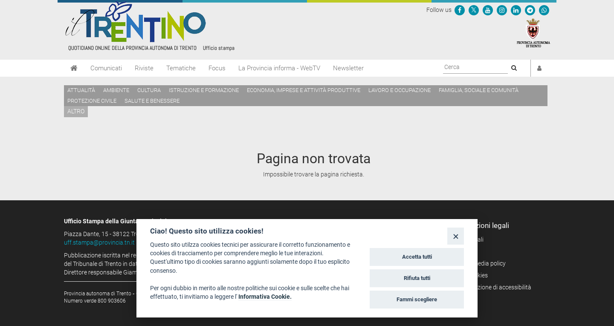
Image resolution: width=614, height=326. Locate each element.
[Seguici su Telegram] (530, 9)
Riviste (144, 68)
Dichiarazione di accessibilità (493, 287)
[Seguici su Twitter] (474, 9)
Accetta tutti (417, 257)
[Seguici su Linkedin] (516, 9)
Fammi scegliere (417, 299)
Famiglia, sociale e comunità (478, 90)
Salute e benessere (152, 101)
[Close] (455, 236)
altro (75, 111)
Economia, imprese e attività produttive (303, 90)
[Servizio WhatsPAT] (544, 9)
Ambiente (116, 90)
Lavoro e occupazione (399, 90)
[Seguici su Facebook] (460, 9)
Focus (217, 68)
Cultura (149, 90)
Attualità (81, 90)
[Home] (74, 68)
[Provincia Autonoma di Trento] (533, 32)
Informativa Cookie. (265, 296)
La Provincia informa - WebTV (279, 68)
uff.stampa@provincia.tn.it (99, 242)
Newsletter (348, 68)
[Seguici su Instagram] (502, 9)
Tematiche (181, 68)
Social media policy (481, 263)
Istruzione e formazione (204, 90)
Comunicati (106, 68)
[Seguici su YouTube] (488, 9)
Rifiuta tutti (417, 278)
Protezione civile (91, 101)
